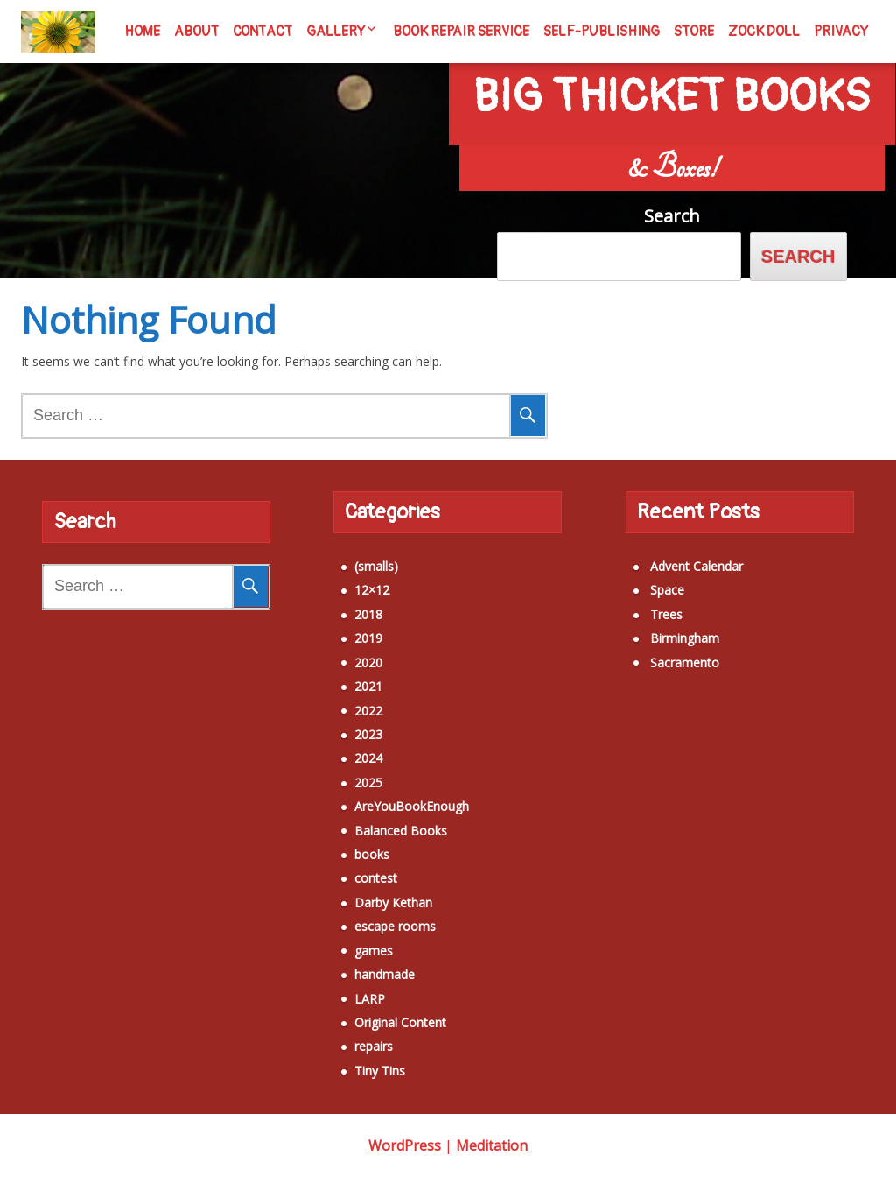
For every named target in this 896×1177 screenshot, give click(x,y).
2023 (339, 723)
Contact (262, 31)
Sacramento (655, 651)
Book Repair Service (461, 31)
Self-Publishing (601, 31)
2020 (339, 651)
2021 (339, 675)
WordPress (404, 1145)
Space (637, 579)
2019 (339, 627)
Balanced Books (371, 819)
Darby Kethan (363, 891)
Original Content (370, 1012)
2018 (339, 603)
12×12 (342, 579)
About (196, 31)
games (344, 939)
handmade (355, 963)
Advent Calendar (666, 555)
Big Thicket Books (672, 78)
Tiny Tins (350, 1059)
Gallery (335, 31)
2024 (339, 747)
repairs (344, 1035)
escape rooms (365, 915)
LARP (340, 987)
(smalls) (346, 555)
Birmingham (655, 627)
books (342, 843)
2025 (339, 771)
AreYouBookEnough (382, 795)
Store (694, 31)
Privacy (841, 31)
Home (142, 31)
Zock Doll (764, 31)
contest (346, 867)
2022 (339, 699)
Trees (636, 603)
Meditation (492, 1145)
